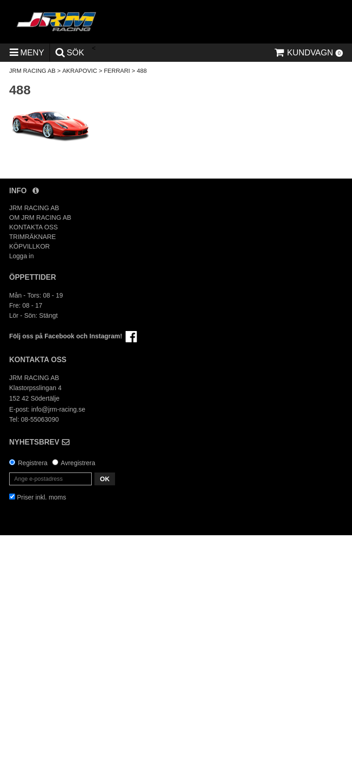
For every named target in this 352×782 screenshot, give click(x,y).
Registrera (33, 463)
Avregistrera (78, 463)
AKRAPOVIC (79, 70)
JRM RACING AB (32, 70)
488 (142, 70)
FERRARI (117, 70)
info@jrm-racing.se (58, 409)
